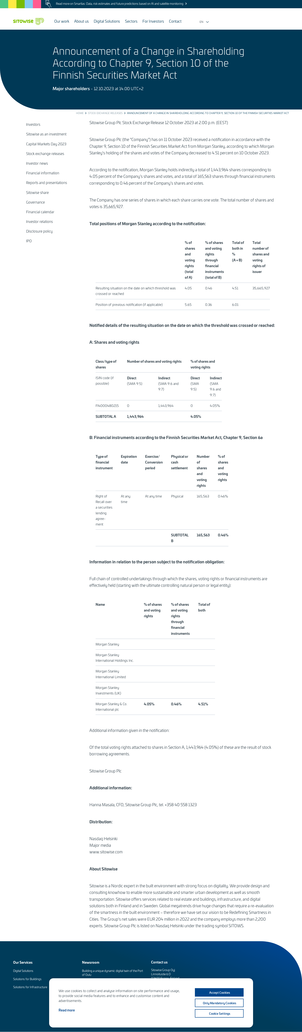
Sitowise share (37, 192)
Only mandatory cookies (219, 1003)
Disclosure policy (39, 231)
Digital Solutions (107, 21)
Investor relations (39, 221)
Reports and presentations (46, 182)
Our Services (22, 962)
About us (81, 21)
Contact (175, 21)
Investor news (37, 163)
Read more (67, 1010)
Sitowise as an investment (46, 134)
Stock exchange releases (105, 113)
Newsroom (90, 962)
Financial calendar (40, 211)
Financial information (42, 172)
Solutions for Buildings (27, 979)
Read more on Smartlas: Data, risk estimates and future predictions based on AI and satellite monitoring (119, 4)
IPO (29, 240)
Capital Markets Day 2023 (46, 143)
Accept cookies (219, 992)
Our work (61, 21)
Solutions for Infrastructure (30, 987)
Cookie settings (219, 1013)
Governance (35, 202)
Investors (33, 124)
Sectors (131, 21)
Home (80, 113)
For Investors (153, 21)
